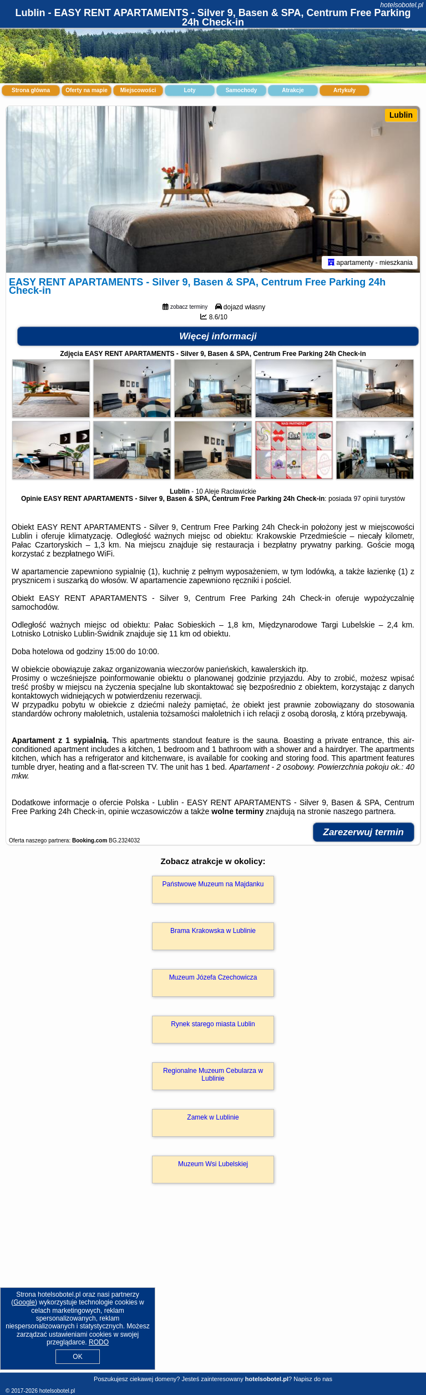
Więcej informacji (218, 336)
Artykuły (344, 90)
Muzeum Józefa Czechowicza (213, 977)
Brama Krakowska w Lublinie (213, 931)
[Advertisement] (213, 1289)
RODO (99, 1342)
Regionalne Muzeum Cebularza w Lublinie (213, 1074)
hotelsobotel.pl (402, 5)
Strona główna (31, 90)
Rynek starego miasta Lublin (213, 1024)
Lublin (401, 115)
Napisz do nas (312, 1379)
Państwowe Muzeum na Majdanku (213, 884)
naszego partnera (363, 811)
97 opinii (365, 499)
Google (24, 1302)
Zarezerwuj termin (363, 832)
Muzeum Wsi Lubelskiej (213, 1164)
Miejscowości (138, 90)
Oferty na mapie (86, 90)
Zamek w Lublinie (213, 1117)
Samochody (241, 90)
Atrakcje (292, 90)
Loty (189, 90)
